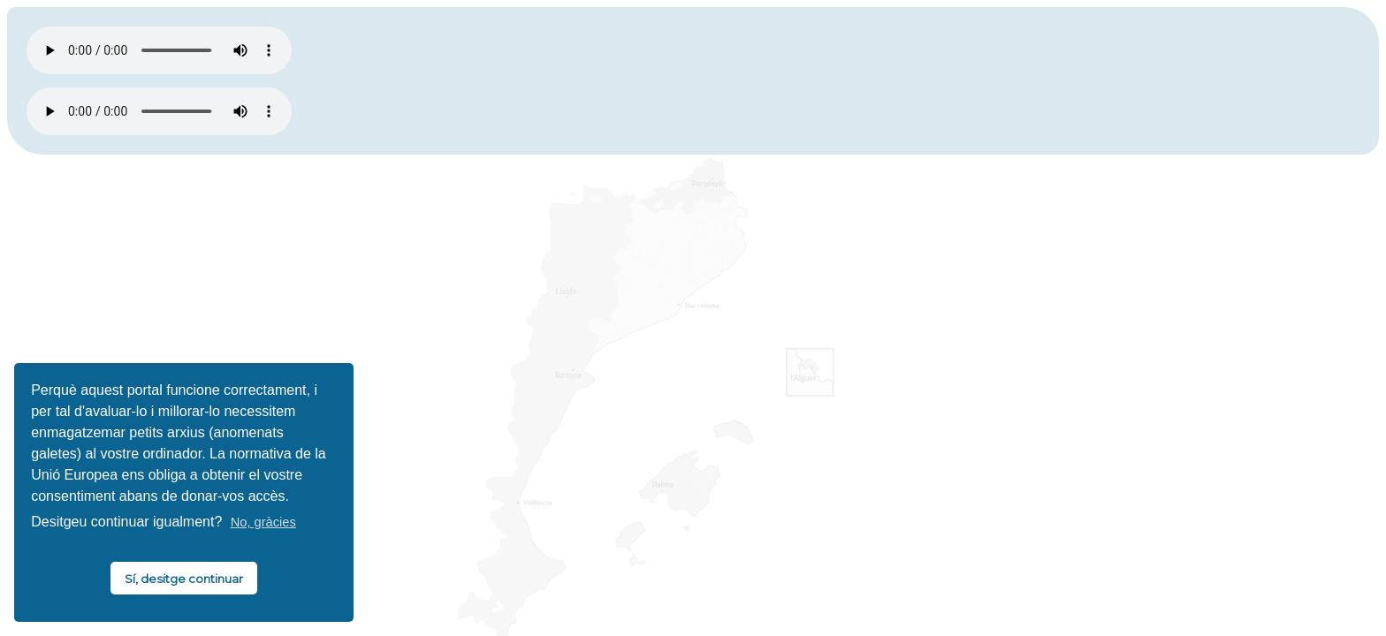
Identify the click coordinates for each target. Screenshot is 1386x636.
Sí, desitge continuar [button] (184, 579)
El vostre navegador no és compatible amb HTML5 (159, 50)
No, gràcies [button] (263, 522)
